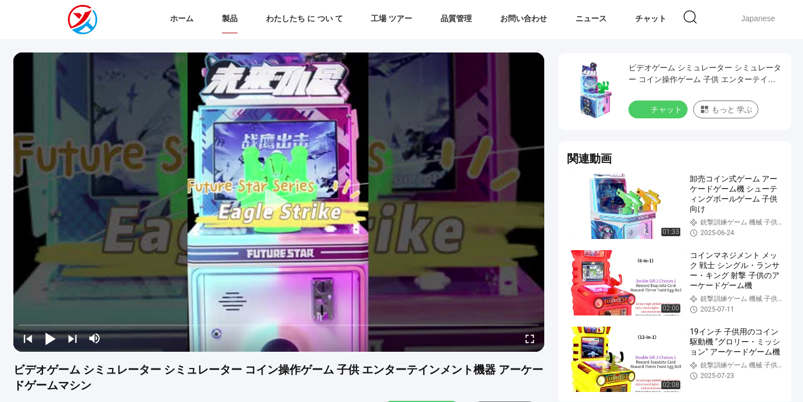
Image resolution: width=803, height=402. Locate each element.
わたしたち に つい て (304, 18)
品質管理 (456, 18)
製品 (230, 18)
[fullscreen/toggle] (530, 338)
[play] (279, 202)
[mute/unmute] (95, 338)
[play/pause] (50, 338)
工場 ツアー (391, 18)
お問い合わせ (523, 18)
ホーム (182, 18)
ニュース (591, 18)
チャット (650, 18)
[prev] (28, 338)
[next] (72, 338)
